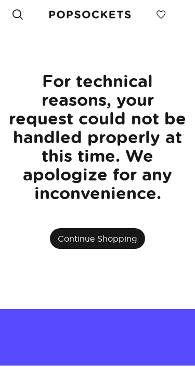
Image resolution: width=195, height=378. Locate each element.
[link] (90, 14)
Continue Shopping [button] (97, 238)
